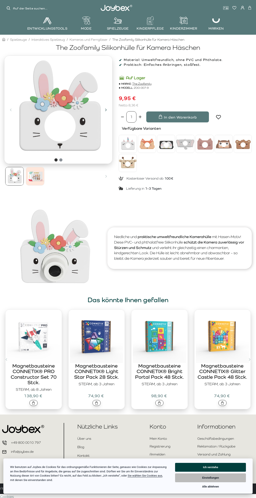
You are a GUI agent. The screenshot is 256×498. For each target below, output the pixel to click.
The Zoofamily (142, 83)
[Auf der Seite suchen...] (8, 8)
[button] (11, 110)
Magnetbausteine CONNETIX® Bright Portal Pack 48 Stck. (159, 371)
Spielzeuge (18, 40)
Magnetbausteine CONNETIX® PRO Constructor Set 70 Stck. (34, 374)
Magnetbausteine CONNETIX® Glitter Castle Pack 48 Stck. (222, 371)
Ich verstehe (210, 467)
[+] (140, 117)
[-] (122, 117)
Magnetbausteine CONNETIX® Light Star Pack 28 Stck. (96, 371)
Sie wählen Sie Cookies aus (145, 475)
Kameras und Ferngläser (89, 40)
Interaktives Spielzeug (48, 40)
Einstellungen (210, 477)
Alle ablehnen (210, 486)
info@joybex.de (22, 452)
